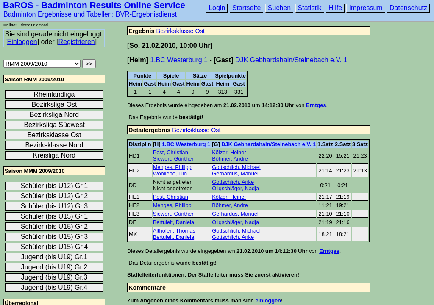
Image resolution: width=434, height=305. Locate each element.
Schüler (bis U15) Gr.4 (54, 246)
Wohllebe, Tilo (170, 173)
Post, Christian (170, 152)
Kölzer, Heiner (229, 152)
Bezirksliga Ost (54, 104)
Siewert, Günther (173, 158)
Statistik (310, 7)
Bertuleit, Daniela (173, 222)
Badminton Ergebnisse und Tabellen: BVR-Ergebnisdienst (90, 14)
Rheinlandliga (54, 94)
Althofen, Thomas (174, 230)
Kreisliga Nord (54, 155)
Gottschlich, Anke (233, 182)
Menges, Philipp (172, 167)
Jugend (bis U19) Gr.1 (54, 257)
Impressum (365, 7)
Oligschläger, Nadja (235, 188)
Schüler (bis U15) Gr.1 (54, 216)
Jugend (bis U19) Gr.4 (54, 287)
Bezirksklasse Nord (54, 145)
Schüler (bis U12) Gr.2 (54, 196)
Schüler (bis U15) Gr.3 (54, 236)
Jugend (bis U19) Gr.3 (54, 277)
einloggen (268, 300)
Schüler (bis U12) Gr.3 (54, 206)
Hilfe (335, 7)
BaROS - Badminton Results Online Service (94, 5)
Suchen (279, 7)
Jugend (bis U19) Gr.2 (54, 267)
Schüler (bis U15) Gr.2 (54, 226)
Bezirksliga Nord (54, 114)
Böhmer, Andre (230, 158)
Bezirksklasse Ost (180, 31)
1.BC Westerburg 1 (179, 60)
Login (217, 7)
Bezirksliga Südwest (54, 124)
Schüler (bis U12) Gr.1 (54, 185)
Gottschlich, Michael (236, 167)
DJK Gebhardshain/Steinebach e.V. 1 (291, 60)
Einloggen (22, 41)
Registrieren (76, 41)
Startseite (246, 7)
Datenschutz (408, 7)
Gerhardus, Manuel (235, 173)
